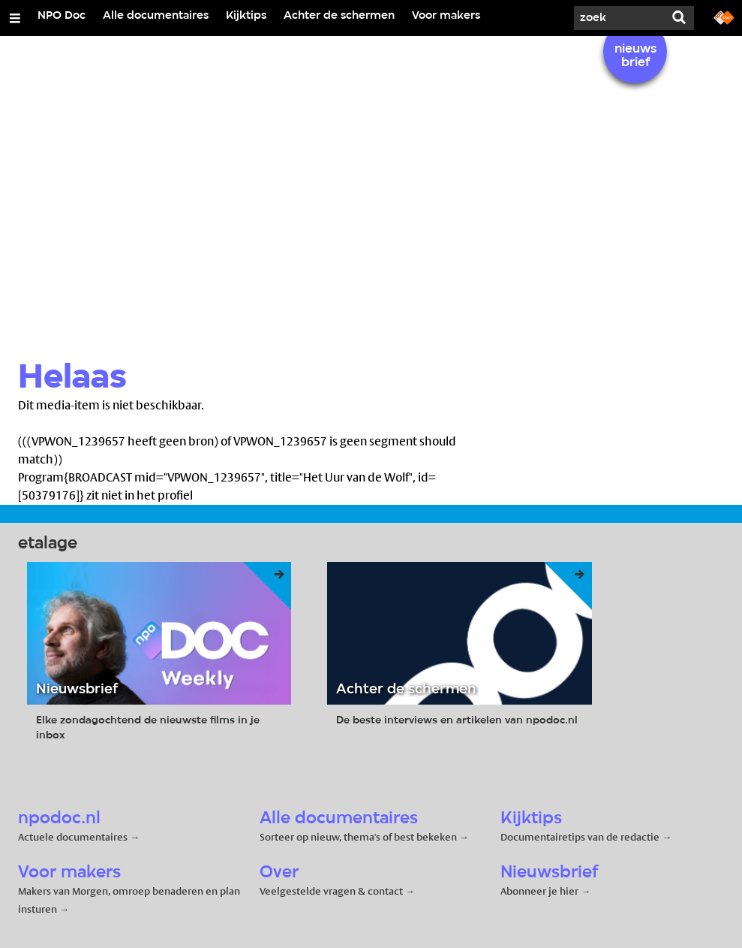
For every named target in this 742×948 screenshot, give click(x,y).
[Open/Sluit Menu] (15, 18)
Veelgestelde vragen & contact (331, 891)
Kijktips (246, 16)
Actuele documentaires (73, 837)
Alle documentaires (156, 16)
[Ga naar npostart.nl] (724, 17)
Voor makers (446, 16)
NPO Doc (62, 16)
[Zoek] (619, 18)
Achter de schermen (339, 16)
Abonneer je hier (540, 891)
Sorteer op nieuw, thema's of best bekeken (358, 837)
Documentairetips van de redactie (579, 837)
